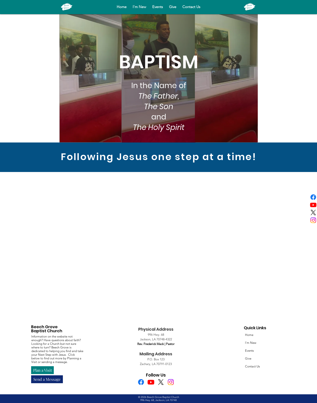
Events (249, 350)
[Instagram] (313, 220)
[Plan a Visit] (42, 370)
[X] (313, 212)
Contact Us (252, 366)
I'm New (250, 343)
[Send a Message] (47, 379)
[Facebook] (313, 197)
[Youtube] (313, 205)
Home (249, 335)
